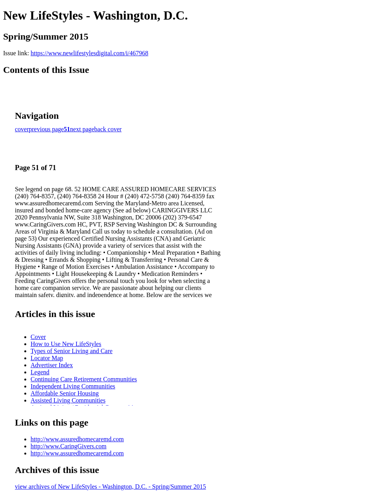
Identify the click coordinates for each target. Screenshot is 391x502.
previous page (46, 129)
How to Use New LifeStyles (66, 344)
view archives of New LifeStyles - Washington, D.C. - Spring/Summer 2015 (110, 486)
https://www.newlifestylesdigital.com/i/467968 (89, 53)
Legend (40, 372)
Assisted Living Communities (68, 400)
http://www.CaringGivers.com (69, 446)
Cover (38, 336)
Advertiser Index (52, 365)
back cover (108, 129)
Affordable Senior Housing (65, 393)
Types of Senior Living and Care (71, 351)
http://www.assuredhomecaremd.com (77, 439)
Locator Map (47, 358)
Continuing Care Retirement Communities (84, 379)
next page (82, 129)
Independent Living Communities (73, 386)
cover (22, 129)
